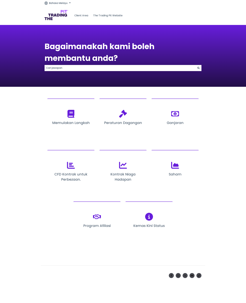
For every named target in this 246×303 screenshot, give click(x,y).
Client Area (81, 15)
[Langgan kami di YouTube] (192, 275)
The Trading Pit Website (108, 15)
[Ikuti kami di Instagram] (178, 275)
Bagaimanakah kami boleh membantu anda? (100, 52)
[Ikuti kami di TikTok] (198, 275)
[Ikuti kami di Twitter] (185, 275)
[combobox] (120, 68)
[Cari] (198, 68)
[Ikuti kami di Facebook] (171, 275)
